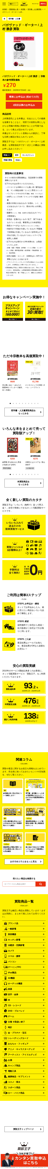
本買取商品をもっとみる (23, 483)
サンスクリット (28, 155)
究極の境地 (8, 160)
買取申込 (43, 3)
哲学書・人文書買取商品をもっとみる (23, 411)
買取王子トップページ (23, 1129)
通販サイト (12, 4)
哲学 (16, 155)
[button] (10, 403)
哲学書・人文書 (14, 19)
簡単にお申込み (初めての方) (24, 97)
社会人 (18, 160)
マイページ (35, 3)
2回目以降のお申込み (24, 105)
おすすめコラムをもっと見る (23, 861)
